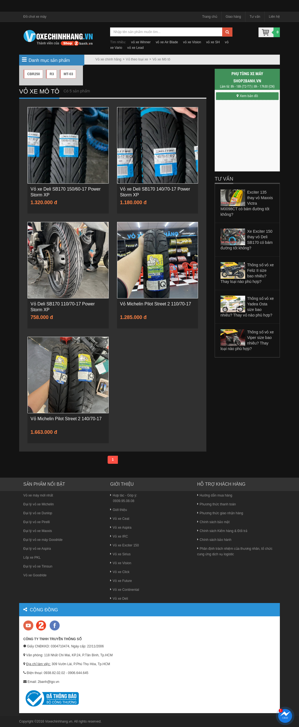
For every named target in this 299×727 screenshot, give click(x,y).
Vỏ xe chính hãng (108, 59)
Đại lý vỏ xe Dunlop (37, 513)
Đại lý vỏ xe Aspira (37, 549)
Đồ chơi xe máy (34, 17)
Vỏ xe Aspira (120, 528)
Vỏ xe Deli (119, 599)
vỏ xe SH (213, 42)
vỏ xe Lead (135, 48)
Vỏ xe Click (119, 572)
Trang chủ (209, 17)
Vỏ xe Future (121, 581)
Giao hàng (233, 17)
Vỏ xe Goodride (35, 575)
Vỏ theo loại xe (137, 59)
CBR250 (33, 74)
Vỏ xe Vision (120, 563)
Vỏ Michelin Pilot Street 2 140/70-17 (66, 418)
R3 (52, 74)
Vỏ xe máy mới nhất (38, 495)
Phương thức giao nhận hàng (220, 513)
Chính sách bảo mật (213, 522)
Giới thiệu (118, 510)
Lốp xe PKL (31, 557)
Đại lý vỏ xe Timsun (37, 566)
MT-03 (68, 74)
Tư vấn (255, 17)
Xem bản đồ (247, 96)
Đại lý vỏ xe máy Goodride (42, 540)
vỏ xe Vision (192, 42)
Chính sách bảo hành (214, 540)
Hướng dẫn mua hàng (214, 495)
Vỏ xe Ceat (119, 519)
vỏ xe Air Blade (167, 42)
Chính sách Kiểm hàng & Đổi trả (222, 531)
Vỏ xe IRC (119, 536)
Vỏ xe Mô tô (161, 59)
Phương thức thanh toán (216, 504)
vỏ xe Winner (141, 42)
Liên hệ (274, 17)
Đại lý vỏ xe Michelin (38, 504)
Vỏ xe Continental (124, 590)
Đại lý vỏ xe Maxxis (37, 531)
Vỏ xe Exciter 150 (124, 545)
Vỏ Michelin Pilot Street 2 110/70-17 (155, 304)
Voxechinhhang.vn (58, 721)
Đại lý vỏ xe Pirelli (36, 522)
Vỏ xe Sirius (120, 554)
